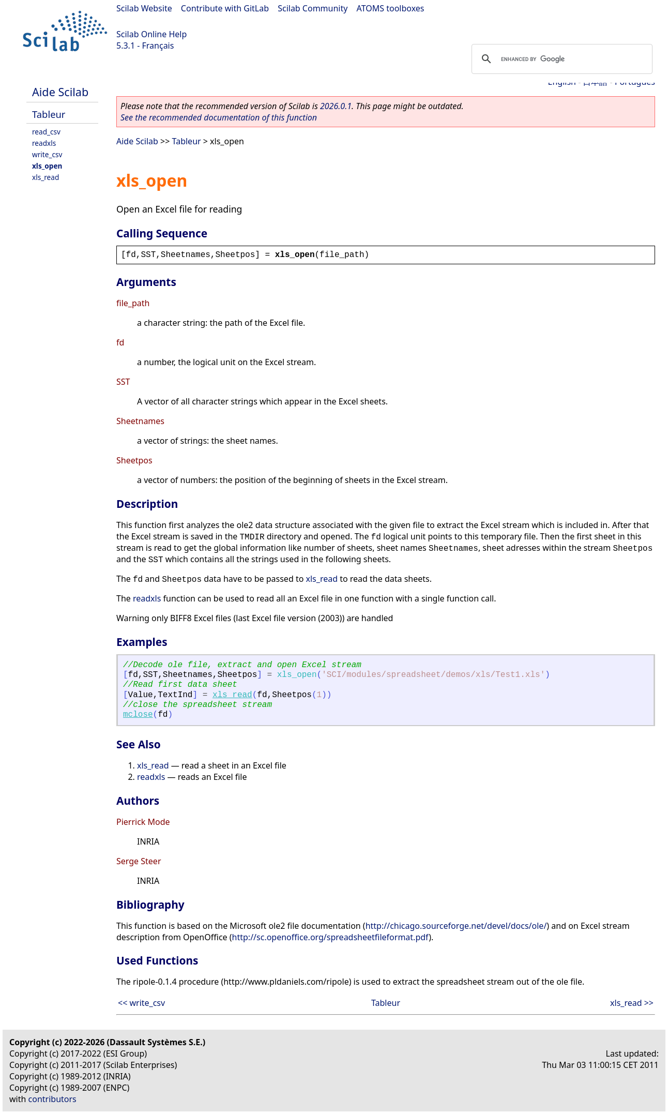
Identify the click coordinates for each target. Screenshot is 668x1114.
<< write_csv (141, 1002)
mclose (138, 714)
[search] (560, 59)
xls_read (45, 177)
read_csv (46, 132)
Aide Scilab (60, 91)
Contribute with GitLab (225, 8)
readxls (44, 143)
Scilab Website (144, 8)
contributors (52, 1099)
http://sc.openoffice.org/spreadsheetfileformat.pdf (330, 937)
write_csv (47, 154)
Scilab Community (312, 8)
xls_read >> (632, 1002)
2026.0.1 (336, 106)
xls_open (47, 166)
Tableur (48, 114)
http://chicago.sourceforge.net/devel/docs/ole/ (456, 925)
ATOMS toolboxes (390, 8)
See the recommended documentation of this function (218, 117)
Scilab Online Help (151, 34)
